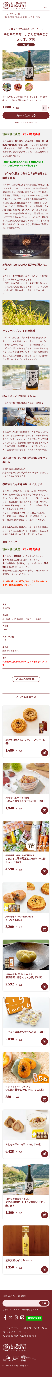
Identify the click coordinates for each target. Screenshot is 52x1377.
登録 (43, 1303)
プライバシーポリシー (16, 1332)
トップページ (11, 1328)
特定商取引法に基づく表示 (18, 1336)
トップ (5, 14)
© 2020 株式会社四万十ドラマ (15, 1366)
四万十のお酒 (15, 14)
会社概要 (26, 1328)
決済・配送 (40, 1328)
